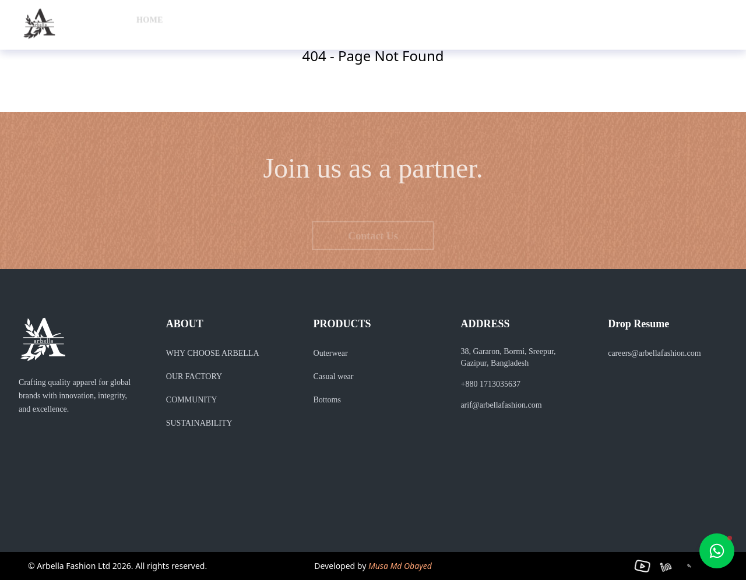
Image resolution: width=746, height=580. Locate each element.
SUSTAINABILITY (193, 423)
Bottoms (321, 399)
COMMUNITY (188, 399)
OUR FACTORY (193, 376)
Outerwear (329, 353)
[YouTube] (648, 566)
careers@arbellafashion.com (657, 353)
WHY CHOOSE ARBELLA (212, 353)
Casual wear (330, 376)
